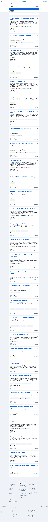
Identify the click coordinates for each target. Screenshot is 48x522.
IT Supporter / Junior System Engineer (20, 437)
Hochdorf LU (11, 488)
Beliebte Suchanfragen (13, 480)
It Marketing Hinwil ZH (22, 490)
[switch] (37, 14)
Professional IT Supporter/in (17, 81)
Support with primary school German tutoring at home (22, 466)
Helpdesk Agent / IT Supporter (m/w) (19, 239)
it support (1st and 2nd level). (17, 452)
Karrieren (13, 516)
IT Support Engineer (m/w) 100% (18, 224)
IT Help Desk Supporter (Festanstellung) (20, 128)
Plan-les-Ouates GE (12, 484)
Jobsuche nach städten (12, 502)
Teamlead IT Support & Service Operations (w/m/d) (21, 192)
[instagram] (41, 506)
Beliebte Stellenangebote (13, 501)
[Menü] (1, 1)
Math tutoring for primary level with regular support (21, 407)
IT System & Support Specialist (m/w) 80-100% (22, 208)
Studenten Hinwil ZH (32, 488)
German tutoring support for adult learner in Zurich (21, 349)
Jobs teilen (21, 507)
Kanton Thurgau (11, 485)
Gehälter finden (30, 515)
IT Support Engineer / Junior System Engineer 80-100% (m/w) (22, 318)
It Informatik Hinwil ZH (22, 485)
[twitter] (44, 506)
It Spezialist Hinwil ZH (22, 486)
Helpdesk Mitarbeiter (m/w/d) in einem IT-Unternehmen (21, 255)
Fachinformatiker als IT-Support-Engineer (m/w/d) (21, 420)
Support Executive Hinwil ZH (23, 489)
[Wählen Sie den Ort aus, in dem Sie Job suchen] (24, 6)
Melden (36, 31)
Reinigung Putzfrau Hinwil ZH (33, 492)
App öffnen (45, 1)
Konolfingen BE (11, 494)
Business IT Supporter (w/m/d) (18, 66)
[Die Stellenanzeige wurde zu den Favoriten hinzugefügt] (37, 18)
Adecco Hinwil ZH (31, 496)
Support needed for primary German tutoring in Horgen (22, 272)
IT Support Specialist (15, 50)
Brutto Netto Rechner (31, 516)
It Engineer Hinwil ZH (22, 491)
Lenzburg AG (11, 489)
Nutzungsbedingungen (31, 510)
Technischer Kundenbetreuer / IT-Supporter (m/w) (21, 144)
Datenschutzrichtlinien (31, 511)
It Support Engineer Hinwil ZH (23, 495)
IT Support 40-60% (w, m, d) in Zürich (20, 392)
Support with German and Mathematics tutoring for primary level (23, 362)
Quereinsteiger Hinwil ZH (33, 485)
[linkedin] (47, 506)
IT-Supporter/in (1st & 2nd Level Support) (21, 285)
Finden (24, 8)
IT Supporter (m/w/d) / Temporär (18, 300)
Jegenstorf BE (11, 496)
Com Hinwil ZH (31, 494)
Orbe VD (10, 492)
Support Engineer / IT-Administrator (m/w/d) (21, 176)
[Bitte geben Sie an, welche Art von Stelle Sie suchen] (24, 4)
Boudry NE (10, 493)
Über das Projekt (14, 507)
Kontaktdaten (14, 510)
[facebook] (39, 506)
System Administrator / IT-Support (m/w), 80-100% (22, 112)
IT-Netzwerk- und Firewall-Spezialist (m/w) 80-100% (22, 19)
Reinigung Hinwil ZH (32, 489)
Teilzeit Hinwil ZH (31, 484)
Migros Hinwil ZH (31, 493)
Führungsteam (14, 511)
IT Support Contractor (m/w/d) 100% (19, 334)
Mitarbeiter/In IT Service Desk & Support (20, 35)
